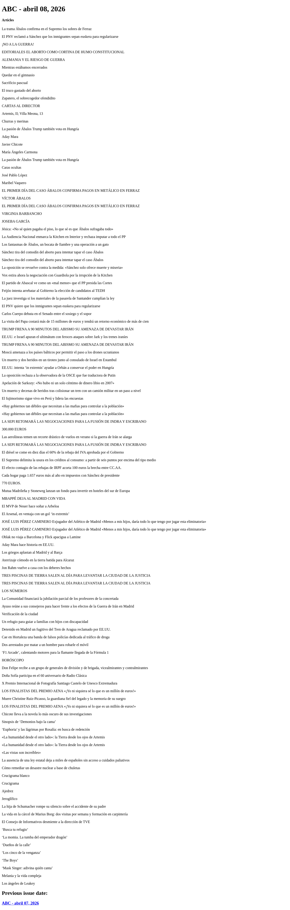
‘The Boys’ (10, 860)
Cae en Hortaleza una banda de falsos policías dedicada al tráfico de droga (55, 637)
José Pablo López (14, 175)
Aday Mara (10, 137)
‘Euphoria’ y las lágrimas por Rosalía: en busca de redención (46, 729)
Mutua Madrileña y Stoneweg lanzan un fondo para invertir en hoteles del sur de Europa (66, 491)
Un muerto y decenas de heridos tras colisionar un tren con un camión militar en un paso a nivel (71, 391)
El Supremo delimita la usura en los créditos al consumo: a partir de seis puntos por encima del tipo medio (79, 460)
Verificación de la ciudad (20, 614)
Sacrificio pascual (15, 83)
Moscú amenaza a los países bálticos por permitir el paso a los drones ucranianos (60, 352)
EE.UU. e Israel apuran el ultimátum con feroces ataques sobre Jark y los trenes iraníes (65, 337)
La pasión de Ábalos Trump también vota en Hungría (40, 129)
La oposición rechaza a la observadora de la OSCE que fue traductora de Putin (59, 375)
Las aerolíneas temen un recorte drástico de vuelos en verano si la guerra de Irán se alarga (67, 437)
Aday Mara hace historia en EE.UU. (28, 545)
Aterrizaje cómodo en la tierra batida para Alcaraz (38, 560)
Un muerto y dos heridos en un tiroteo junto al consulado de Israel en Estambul (59, 360)
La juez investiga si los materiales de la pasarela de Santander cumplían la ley (58, 298)
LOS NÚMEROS (14, 591)
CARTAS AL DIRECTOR (21, 106)
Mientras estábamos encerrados (24, 67)
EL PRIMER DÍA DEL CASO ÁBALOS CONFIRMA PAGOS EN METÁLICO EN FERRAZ (71, 190)
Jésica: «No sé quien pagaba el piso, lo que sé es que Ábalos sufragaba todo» (57, 229)
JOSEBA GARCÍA (16, 221)
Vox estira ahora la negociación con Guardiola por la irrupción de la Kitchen (57, 275)
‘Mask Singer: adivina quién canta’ (27, 868)
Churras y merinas (15, 121)
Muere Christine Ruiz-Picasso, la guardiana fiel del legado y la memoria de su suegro (64, 699)
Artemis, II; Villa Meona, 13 (22, 113)
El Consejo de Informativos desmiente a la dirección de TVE (46, 822)
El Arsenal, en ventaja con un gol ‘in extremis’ (35, 514)
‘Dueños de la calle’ (16, 845)
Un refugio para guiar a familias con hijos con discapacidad (45, 622)
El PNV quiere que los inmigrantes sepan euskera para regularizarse (51, 306)
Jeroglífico (9, 799)
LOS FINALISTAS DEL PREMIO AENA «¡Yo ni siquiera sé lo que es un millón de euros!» (69, 691)
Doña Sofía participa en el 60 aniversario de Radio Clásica (44, 675)
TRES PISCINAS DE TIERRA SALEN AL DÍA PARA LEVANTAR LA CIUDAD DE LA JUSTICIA (76, 575)
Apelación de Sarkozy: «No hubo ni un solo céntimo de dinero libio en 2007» (58, 383)
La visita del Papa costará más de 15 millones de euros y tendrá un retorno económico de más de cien (75, 321)
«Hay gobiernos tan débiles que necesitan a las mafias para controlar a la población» (63, 406)
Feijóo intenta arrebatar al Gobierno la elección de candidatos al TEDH (53, 291)
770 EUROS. (11, 483)
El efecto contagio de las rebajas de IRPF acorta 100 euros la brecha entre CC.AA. (61, 468)
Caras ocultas (11, 167)
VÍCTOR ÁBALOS (16, 198)
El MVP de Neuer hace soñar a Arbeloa (30, 506)
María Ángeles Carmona (19, 152)
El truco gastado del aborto (21, 90)
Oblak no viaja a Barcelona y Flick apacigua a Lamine (41, 537)
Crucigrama (10, 783)
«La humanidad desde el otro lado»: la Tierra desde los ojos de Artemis (53, 737)
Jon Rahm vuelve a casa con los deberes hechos (36, 568)
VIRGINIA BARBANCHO (22, 214)
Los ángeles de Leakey (18, 883)
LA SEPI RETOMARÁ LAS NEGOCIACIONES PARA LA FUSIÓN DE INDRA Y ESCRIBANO (74, 421)
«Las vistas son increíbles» (21, 752)
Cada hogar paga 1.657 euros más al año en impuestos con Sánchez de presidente (61, 475)
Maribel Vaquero (14, 183)
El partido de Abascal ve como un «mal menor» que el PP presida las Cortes (57, 283)
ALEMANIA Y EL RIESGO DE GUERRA (33, 60)
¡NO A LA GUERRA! (18, 44)
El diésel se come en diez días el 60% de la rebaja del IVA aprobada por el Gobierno (63, 452)
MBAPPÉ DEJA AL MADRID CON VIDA (33, 498)
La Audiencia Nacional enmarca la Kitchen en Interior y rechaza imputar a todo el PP (64, 237)
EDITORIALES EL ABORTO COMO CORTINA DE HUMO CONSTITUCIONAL (63, 52)
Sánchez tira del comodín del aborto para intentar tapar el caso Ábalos (52, 252)
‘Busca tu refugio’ (15, 829)
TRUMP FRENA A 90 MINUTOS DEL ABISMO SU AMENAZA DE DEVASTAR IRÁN (67, 329)
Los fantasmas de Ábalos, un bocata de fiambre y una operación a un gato (55, 244)
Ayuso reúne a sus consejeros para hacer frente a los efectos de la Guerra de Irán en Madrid (68, 606)
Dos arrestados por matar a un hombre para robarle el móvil (45, 645)
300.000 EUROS (14, 429)
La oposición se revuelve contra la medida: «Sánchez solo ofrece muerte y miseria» (62, 267)
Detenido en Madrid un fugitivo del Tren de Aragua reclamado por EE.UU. (56, 629)
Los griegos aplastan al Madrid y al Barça (32, 552)
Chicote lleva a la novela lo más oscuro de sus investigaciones (47, 714)
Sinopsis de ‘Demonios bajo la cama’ (29, 722)
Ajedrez (7, 791)
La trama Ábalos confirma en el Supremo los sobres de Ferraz (47, 29)
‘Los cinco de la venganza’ (21, 853)
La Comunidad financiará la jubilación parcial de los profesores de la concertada (60, 598)
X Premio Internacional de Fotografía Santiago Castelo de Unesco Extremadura (59, 683)
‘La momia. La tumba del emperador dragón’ (34, 837)
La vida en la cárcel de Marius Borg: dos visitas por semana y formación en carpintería (65, 814)
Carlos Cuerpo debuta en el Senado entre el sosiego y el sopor (47, 314)
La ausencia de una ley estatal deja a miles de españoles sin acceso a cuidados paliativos (66, 760)
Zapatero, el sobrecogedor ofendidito (28, 98)
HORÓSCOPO (13, 660)
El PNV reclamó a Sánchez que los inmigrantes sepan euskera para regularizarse (60, 36)
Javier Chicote (12, 144)
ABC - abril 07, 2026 (20, 903)
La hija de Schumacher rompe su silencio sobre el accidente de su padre (54, 806)
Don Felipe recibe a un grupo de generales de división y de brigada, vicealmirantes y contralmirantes (75, 668)
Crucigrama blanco (15, 776)
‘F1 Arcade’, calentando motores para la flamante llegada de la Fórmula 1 (55, 652)
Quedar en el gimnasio (18, 75)
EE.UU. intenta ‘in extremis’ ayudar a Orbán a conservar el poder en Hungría (58, 368)
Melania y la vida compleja (21, 876)
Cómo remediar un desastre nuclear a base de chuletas (41, 768)
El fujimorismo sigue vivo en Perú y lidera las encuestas (42, 398)
